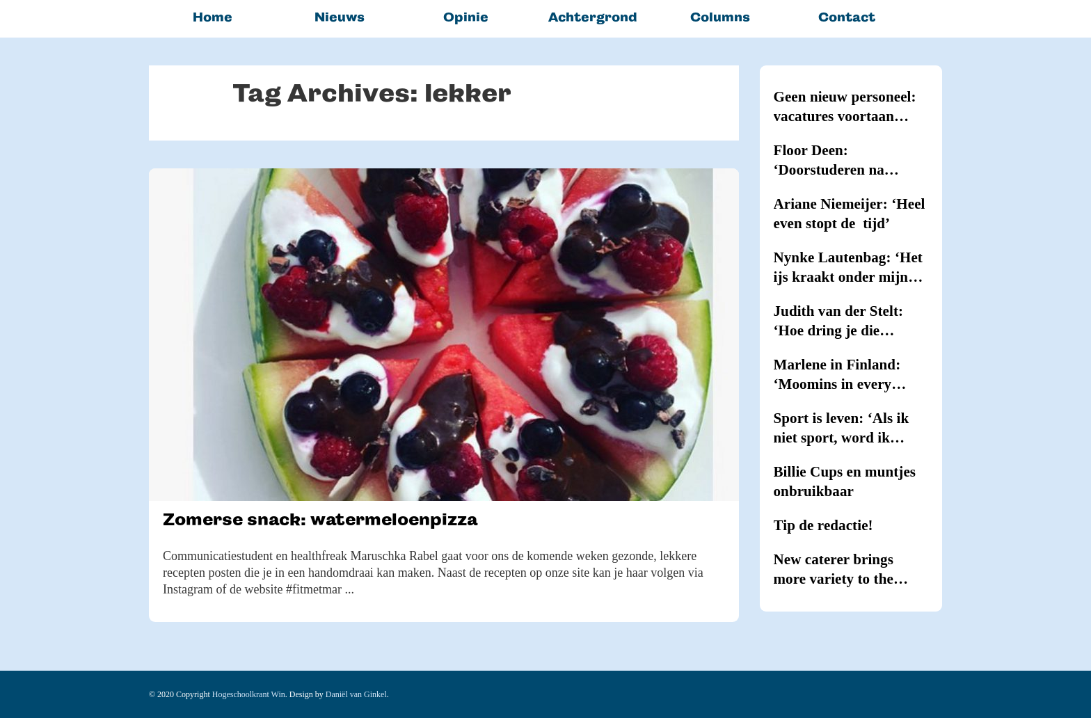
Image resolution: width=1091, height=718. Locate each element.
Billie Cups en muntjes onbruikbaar (845, 481)
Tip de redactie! (823, 525)
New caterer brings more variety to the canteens (833, 570)
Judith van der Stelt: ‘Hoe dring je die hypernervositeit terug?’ (850, 321)
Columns (720, 17)
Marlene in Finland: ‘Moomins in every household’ (837, 375)
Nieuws (339, 17)
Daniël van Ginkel (356, 694)
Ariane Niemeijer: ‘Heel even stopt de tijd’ (849, 214)
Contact (846, 17)
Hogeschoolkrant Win (248, 694)
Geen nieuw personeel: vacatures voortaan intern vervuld (845, 107)
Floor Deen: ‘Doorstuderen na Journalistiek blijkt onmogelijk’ (834, 161)
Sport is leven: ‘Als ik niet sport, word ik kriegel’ (841, 428)
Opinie (465, 17)
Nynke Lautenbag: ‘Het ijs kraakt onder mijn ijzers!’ (848, 268)
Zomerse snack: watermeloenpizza (320, 519)
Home (212, 17)
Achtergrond (592, 17)
